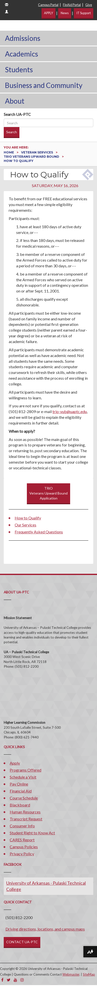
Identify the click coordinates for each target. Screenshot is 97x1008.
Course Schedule (24, 797)
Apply (15, 763)
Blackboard (20, 804)
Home (9, 152)
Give (88, 5)
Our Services (25, 524)
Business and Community (43, 85)
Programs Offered (25, 770)
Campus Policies (24, 846)
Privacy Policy (22, 853)
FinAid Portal (72, 5)
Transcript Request (26, 818)
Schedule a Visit (23, 777)
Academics (21, 54)
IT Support (83, 13)
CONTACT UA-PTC (22, 942)
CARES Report (22, 839)
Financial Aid (21, 791)
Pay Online (19, 784)
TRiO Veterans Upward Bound (32, 156)
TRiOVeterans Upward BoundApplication (48, 493)
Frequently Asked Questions (39, 531)
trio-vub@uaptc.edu (69, 411)
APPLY (48, 13)
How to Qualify (28, 517)
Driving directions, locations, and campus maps (45, 929)
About (14, 101)
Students (19, 69)
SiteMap (89, 974)
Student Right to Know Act (32, 832)
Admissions (22, 38)
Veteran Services (37, 152)
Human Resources (25, 811)
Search (11, 132)
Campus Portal (48, 5)
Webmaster (70, 974)
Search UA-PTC (17, 114)
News (65, 13)
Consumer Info (22, 825)
